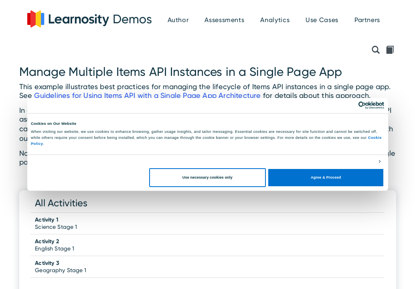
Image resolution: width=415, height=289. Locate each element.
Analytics (274, 20)
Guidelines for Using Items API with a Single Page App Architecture (147, 95)
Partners (367, 20)
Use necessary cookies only (207, 177)
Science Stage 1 (56, 223)
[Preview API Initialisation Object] (376, 50)
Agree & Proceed (326, 177)
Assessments (224, 20)
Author (178, 20)
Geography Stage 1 (60, 266)
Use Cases (322, 20)
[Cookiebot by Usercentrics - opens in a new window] (349, 105)
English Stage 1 (54, 245)
